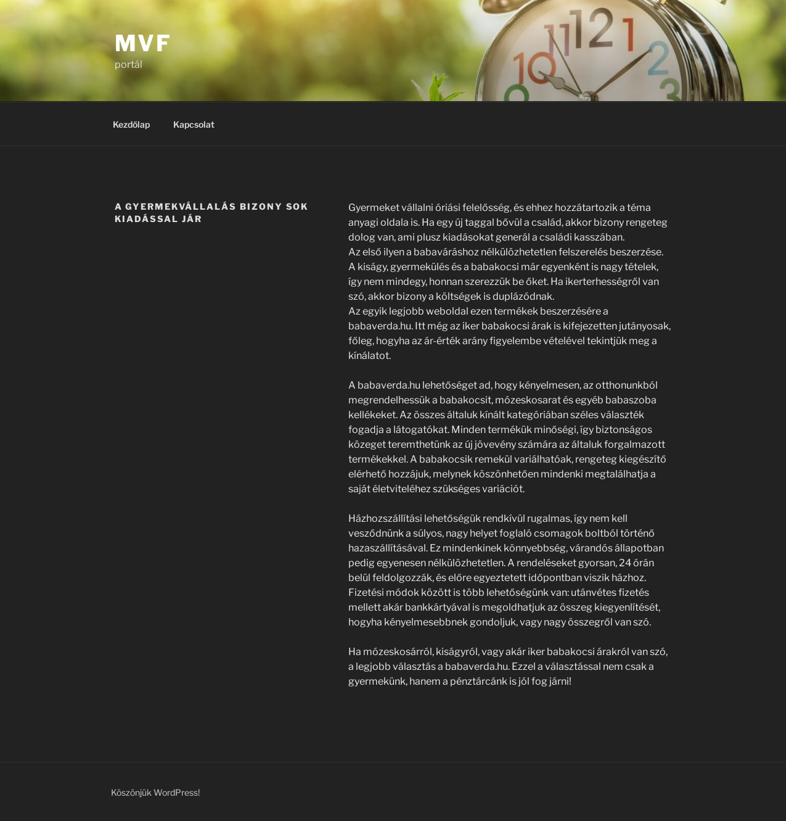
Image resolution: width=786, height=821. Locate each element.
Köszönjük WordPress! (155, 792)
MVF (144, 43)
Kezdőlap (131, 124)
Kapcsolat (194, 124)
